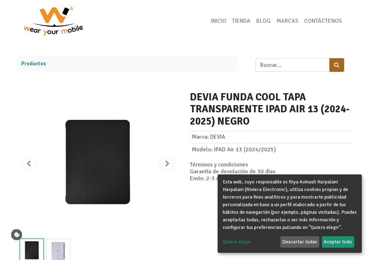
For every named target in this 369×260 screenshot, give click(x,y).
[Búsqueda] (336, 65)
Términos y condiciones (219, 164)
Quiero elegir (237, 242)
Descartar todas (299, 242)
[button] (29, 163)
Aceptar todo (338, 242)
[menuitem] (217, 21)
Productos (33, 63)
